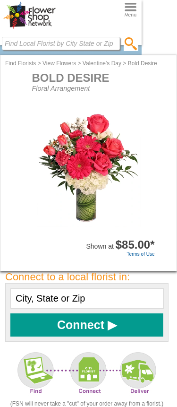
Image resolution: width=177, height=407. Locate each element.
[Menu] (130, 10)
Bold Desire (142, 63)
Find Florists (20, 63)
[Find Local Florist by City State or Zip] (61, 43)
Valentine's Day (102, 63)
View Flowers (59, 63)
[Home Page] (29, 29)
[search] (131, 43)
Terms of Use (141, 254)
